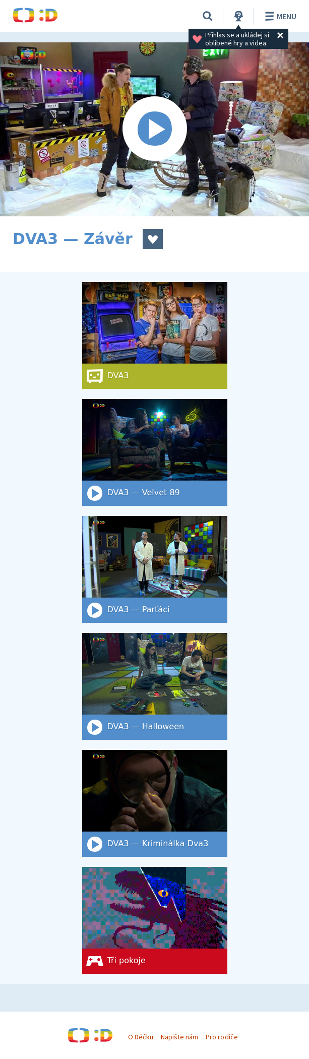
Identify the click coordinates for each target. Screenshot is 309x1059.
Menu (279, 16)
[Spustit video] (154, 129)
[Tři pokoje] (154, 920)
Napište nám (179, 1036)
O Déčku (140, 1036)
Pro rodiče (221, 1036)
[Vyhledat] (208, 16)
